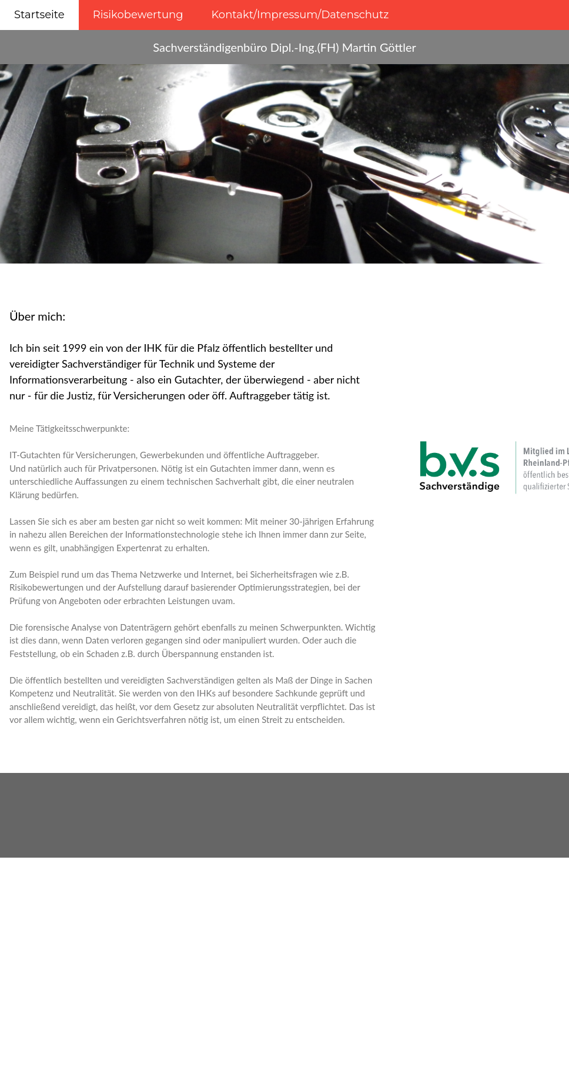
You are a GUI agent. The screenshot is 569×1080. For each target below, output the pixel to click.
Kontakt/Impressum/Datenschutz (300, 14)
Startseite (39, 14)
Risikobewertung (138, 14)
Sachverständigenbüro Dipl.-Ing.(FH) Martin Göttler (284, 47)
